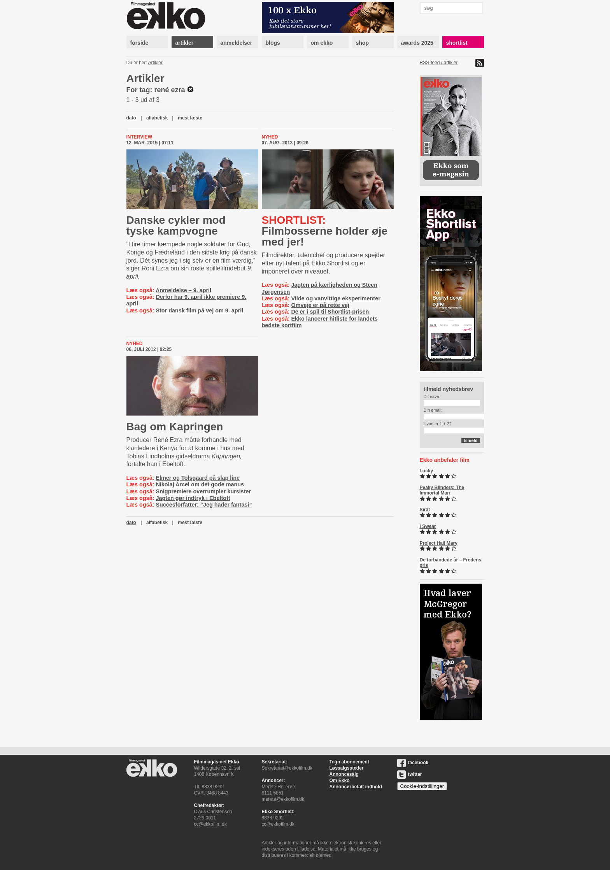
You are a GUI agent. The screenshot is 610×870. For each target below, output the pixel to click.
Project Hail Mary (438, 543)
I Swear (428, 526)
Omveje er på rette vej (320, 305)
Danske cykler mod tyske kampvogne (176, 225)
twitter (409, 774)
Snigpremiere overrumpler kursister (203, 491)
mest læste (190, 118)
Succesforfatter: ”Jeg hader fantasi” (204, 505)
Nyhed (270, 137)
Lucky (426, 471)
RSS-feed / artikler (439, 62)
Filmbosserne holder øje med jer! (325, 231)
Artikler (155, 62)
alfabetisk (157, 118)
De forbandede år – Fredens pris (451, 562)
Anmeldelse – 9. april (183, 290)
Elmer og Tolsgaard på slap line (198, 478)
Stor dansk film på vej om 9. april (199, 310)
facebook (413, 763)
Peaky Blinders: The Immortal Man (442, 490)
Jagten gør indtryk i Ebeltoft (193, 498)
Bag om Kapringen (174, 427)
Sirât (425, 509)
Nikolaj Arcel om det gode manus (200, 484)
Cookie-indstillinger (422, 786)
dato (131, 118)
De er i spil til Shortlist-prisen (330, 312)
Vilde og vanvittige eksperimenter (335, 298)
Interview (139, 137)
